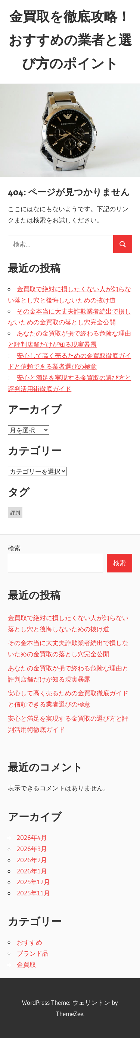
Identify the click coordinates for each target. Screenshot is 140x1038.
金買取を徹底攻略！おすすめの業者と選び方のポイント (70, 40)
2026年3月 (32, 849)
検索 (14, 548)
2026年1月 (32, 871)
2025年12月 (33, 882)
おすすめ (29, 942)
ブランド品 (33, 953)
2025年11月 (33, 893)
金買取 (26, 964)
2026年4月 (32, 837)
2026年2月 (32, 860)
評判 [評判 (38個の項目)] (15, 512)
